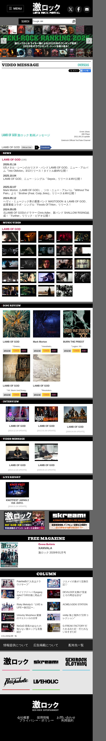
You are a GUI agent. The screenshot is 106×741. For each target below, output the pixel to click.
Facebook (45, 147)
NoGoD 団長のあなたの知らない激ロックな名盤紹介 (29, 629)
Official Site (26, 147)
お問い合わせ (66, 717)
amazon (7, 350)
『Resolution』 (46, 390)
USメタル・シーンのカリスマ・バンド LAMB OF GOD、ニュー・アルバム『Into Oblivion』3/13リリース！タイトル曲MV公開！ (45, 169)
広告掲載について (45, 645)
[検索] (51, 21)
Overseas (83, 65)
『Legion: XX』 (76, 346)
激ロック (16, 661)
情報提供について (15, 645)
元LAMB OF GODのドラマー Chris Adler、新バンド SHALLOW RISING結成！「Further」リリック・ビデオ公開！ (46, 214)
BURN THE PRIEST (73, 342)
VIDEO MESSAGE (20, 65)
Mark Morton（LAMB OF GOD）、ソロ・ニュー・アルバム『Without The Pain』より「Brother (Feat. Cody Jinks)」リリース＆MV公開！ (46, 192)
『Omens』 (16, 346)
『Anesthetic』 (46, 346)
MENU (17, 8)
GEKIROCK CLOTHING (76, 661)
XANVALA (45, 548)
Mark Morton (40, 342)
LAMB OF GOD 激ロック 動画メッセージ (26, 135)
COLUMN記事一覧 (9, 636)
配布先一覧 (76, 645)
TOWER (16, 351)
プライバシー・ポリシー (36, 720)
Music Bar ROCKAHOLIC (16, 681)
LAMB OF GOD (11, 147)
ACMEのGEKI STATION (75, 604)
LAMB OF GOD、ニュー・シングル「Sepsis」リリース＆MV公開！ (43, 178)
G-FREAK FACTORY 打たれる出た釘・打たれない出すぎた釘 (75, 629)
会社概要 (23, 717)
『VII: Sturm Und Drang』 (16, 390)
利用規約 (67, 720)
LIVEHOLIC (46, 681)
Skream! (46, 661)
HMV (24, 350)
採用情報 (43, 717)
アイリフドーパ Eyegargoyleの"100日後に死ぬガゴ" (29, 595)
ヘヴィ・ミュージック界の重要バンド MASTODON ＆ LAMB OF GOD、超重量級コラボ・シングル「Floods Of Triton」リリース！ (45, 203)
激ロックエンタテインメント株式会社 (45, 705)
